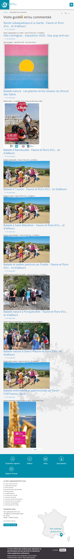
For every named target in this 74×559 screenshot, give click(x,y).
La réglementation (10, 493)
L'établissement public (11, 485)
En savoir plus (11, 29)
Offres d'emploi (9, 487)
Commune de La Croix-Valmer (13, 501)
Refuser (62, 550)
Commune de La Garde (11, 495)
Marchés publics (9, 491)
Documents (61, 463)
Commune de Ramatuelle (11, 503)
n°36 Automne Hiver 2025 (12, 505)
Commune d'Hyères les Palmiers (13, 499)
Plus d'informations (29, 558)
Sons (46, 463)
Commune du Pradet (10, 497)
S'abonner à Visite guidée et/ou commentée (22, 16)
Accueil (5, 12)
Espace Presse (11, 473)
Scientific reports (12, 463)
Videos (29, 463)
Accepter (55, 550)
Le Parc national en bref (11, 484)
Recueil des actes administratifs (13, 489)
